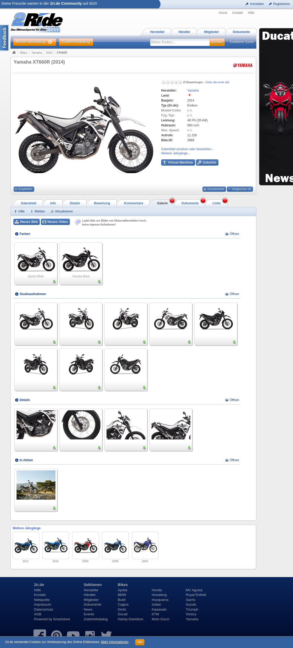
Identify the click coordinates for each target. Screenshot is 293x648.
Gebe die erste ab (217, 82)
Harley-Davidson (130, 619)
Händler (90, 595)
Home (223, 13)
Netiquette (42, 600)
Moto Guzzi (160, 619)
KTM (155, 614)
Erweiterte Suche (242, 42)
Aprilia (122, 590)
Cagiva (123, 604)
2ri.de (39, 585)
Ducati (122, 614)
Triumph (192, 609)
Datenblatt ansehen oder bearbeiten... (187, 149)
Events (89, 614)
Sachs (190, 600)
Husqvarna (160, 600)
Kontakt (237, 13)
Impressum (42, 604)
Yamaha (36, 52)
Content (4, 37)
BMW (122, 595)
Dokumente (92, 604)
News (88, 609)
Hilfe (251, 13)
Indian (156, 604)
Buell (121, 600)
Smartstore (61, 619)
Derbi (122, 609)
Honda (157, 590)
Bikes (23, 52)
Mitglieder (91, 600)
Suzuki (191, 604)
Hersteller (91, 590)
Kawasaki (159, 609)
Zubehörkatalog (96, 619)
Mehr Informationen (114, 642)
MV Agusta (194, 590)
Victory (191, 614)
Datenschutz (43, 609)
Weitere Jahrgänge (27, 528)
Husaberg (159, 595)
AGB (37, 614)
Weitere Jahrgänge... (175, 153)
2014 (49, 52)
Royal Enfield (196, 595)
